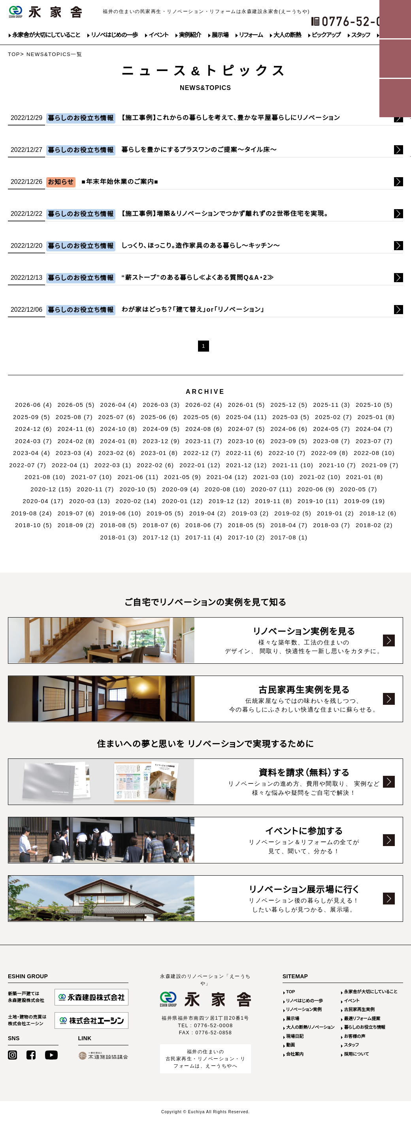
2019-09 (364, 501)
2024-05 (331, 428)
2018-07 (161, 525)
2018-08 (119, 525)
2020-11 (95, 489)
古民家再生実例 (359, 1010)
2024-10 (119, 428)
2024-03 (33, 441)
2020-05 (358, 489)
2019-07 (76, 513)
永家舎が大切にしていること (46, 35)
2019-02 (292, 513)
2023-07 (374, 441)
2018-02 (374, 525)
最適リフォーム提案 (362, 1019)
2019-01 (335, 513)
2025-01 (376, 417)
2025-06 (159, 417)
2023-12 (161, 441)
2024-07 (246, 428)
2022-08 (374, 452)
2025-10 (374, 404)
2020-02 (136, 501)
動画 (290, 1045)
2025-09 (31, 417)
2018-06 (203, 525)
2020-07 (271, 489)
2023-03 (74, 452)
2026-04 (119, 404)
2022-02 (155, 465)
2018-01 (119, 537)
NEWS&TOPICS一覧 (54, 54)
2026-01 (246, 404)
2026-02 (203, 404)
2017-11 (203, 537)
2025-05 (202, 417)
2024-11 (76, 428)
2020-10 (137, 489)
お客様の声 (354, 1037)
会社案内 (295, 1054)
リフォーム (251, 35)
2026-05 (76, 404)
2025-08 (74, 417)
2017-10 (246, 537)
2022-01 (200, 465)
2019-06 (120, 513)
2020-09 (180, 489)
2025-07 (117, 417)
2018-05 (246, 525)
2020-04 (43, 501)
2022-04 (70, 465)
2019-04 (207, 513)
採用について (356, 1054)
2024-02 (76, 441)
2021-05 (182, 477)
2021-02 (320, 477)
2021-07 (91, 477)
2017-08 (288, 537)
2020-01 (182, 501)
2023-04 (31, 452)
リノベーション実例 (304, 1010)
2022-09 (329, 452)
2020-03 (89, 501)
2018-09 (76, 525)
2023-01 (159, 452)
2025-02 (333, 417)
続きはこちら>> (205, 119)
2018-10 (33, 525)
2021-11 (292, 465)
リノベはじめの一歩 (114, 35)
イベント (158, 35)
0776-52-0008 (213, 1026)
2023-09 (288, 441)
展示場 (220, 35)
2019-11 (273, 501)
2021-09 (380, 465)
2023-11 (203, 441)
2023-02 (117, 452)
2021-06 (138, 477)
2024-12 (33, 428)
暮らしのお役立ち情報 (364, 1028)
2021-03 (273, 477)
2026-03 (161, 404)
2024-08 (203, 428)
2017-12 (161, 537)
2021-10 (337, 465)
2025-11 (331, 404)
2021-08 (45, 477)
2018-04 (288, 525)
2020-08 (225, 489)
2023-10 (246, 441)
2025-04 (246, 417)
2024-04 (374, 428)
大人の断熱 (287, 35)
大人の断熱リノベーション (310, 1028)
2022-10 (287, 452)
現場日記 (295, 1037)
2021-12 (246, 465)
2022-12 (202, 452)
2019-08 (31, 513)
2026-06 (33, 404)
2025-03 (290, 417)
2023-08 (331, 441)
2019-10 (318, 501)
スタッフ (360, 35)
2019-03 (250, 513)
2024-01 (119, 441)
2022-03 (113, 465)
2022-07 (27, 465)
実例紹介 (190, 35)
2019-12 (229, 501)
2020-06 (316, 489)
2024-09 (161, 428)
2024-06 (288, 428)
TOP (14, 54)
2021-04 (227, 477)
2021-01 (364, 477)
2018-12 (378, 513)
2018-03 (331, 525)
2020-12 (51, 489)
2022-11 (244, 452)
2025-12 (288, 404)
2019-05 (165, 513)
